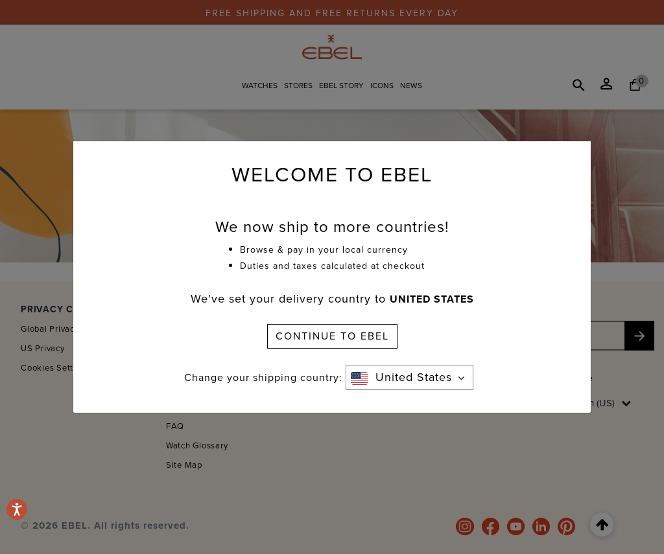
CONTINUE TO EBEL (332, 336)
